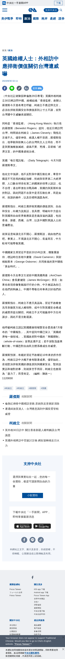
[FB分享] (4, 88)
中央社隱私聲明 (31, 653)
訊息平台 (37, 634)
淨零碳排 (37, 605)
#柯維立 (8, 388)
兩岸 (44, 18)
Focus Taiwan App (41, 596)
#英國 (43, 388)
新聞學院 (37, 608)
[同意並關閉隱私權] (63, 649)
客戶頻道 (37, 628)
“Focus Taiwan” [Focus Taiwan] (22, 644)
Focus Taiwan (15, 589)
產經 (53, 18)
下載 (58, 3)
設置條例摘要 (15, 634)
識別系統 (13, 628)
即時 (19, 18)
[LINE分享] (12, 88)
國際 (36, 18)
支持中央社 (51, 10)
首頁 (4, 50)
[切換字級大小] (26, 88)
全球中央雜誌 (39, 599)
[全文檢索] (61, 10)
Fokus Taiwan (15, 596)
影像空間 (37, 631)
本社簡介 (13, 625)
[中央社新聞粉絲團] (32, 578)
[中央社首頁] (32, 10)
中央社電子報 (39, 611)
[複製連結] (19, 88)
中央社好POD (39, 614)
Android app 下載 (41, 592)
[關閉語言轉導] (63, 637)
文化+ (36, 602)
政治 (27, 18)
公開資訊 (13, 631)
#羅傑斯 (32, 388)
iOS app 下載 (39, 589)
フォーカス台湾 (16, 592)
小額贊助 (32, 495)
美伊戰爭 (7, 18)
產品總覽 (37, 625)
